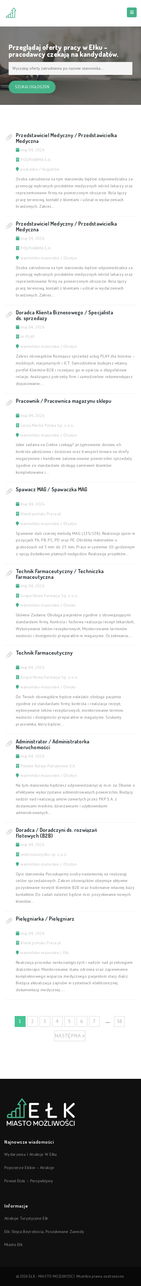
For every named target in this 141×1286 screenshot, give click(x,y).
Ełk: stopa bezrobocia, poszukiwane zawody (44, 1231)
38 (120, 1021)
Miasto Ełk (13, 1244)
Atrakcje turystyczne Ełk (26, 1218)
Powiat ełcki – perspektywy (28, 1180)
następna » (70, 1035)
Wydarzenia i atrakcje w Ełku (30, 1154)
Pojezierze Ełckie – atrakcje (29, 1167)
